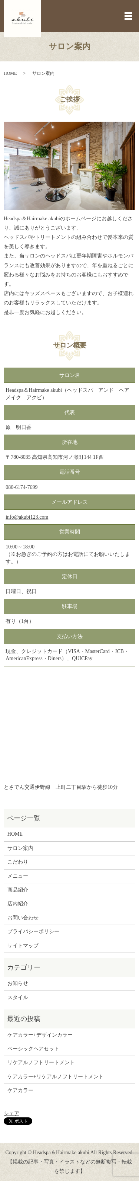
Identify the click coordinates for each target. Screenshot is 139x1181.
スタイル (17, 997)
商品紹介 (17, 890)
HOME (10, 73)
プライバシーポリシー (33, 931)
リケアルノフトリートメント (41, 1062)
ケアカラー (20, 1090)
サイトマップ (23, 945)
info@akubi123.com (27, 517)
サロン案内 (20, 848)
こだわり (17, 862)
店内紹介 (17, 903)
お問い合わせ (23, 918)
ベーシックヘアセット (33, 1049)
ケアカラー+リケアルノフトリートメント (55, 1076)
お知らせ (17, 983)
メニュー (17, 876)
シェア (11, 1113)
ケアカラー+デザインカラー (40, 1035)
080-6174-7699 (21, 487)
